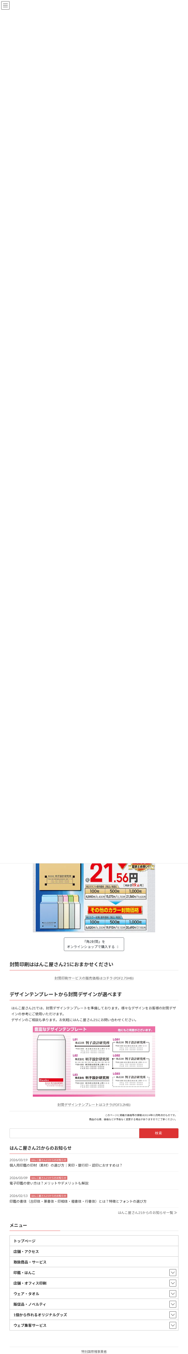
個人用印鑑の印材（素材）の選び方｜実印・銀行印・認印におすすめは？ (66, 1165)
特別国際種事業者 (94, 1352)
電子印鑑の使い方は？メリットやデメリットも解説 (49, 1183)
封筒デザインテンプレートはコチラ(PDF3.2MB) (94, 1105)
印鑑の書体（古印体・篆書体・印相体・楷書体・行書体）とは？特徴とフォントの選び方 (78, 1201)
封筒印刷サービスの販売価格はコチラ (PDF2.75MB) (94, 978)
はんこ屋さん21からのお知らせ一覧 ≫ (147, 1213)
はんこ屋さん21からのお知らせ (48, 1160)
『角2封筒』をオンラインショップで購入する (93, 944)
